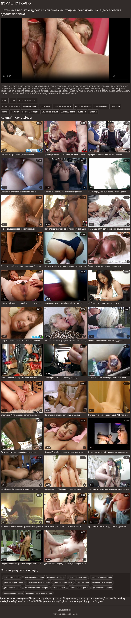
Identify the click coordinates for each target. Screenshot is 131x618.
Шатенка (82, 112)
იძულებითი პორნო (107, 598)
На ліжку (15, 112)
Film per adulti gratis (38, 598)
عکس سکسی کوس (94, 601)
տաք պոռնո (90, 598)
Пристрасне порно (30, 112)
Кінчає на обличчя (83, 106)
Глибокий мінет (29, 106)
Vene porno (22, 598)
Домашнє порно (8, 598)
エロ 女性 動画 (31, 601)
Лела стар (115, 106)
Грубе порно (45, 106)
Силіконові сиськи (50, 112)
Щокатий (93, 112)
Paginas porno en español (72, 601)
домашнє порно (16, 3)
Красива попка (100, 106)
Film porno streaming (48, 601)
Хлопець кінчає (68, 112)
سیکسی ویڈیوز (55, 598)
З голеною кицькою (62, 106)
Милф (4, 112)
